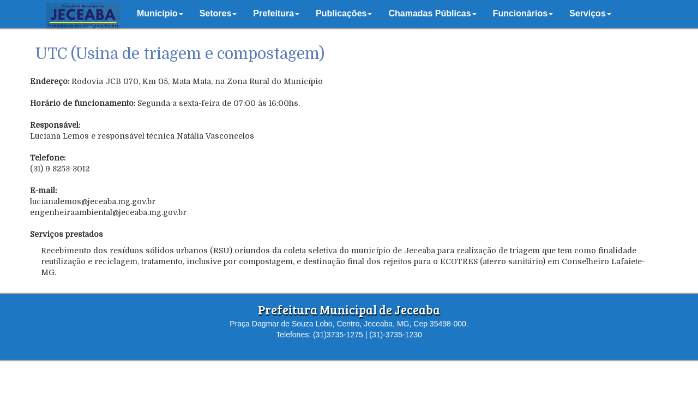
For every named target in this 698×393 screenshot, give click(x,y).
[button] (160, 13)
